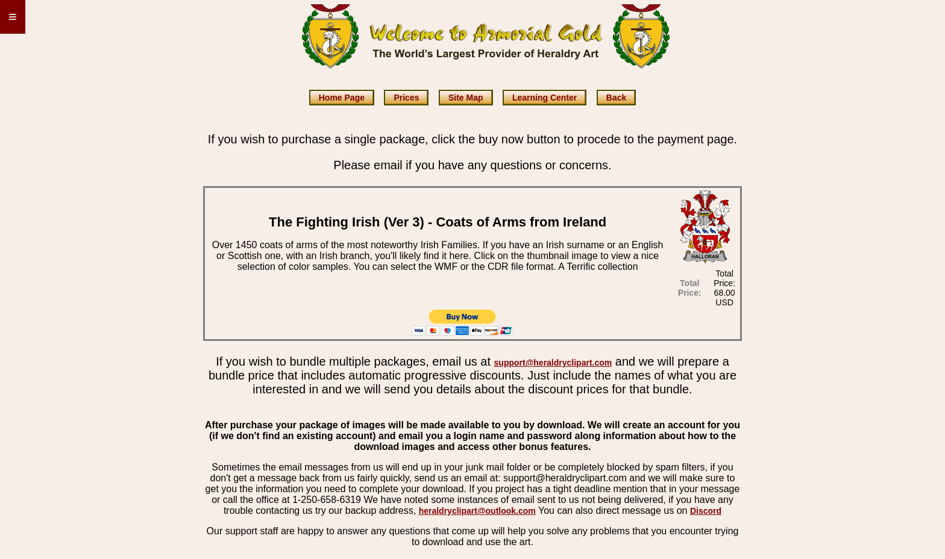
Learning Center (544, 97)
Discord (705, 511)
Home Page (342, 97)
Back (616, 97)
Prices (406, 97)
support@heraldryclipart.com (553, 362)
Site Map (465, 97)
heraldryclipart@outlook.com (477, 511)
